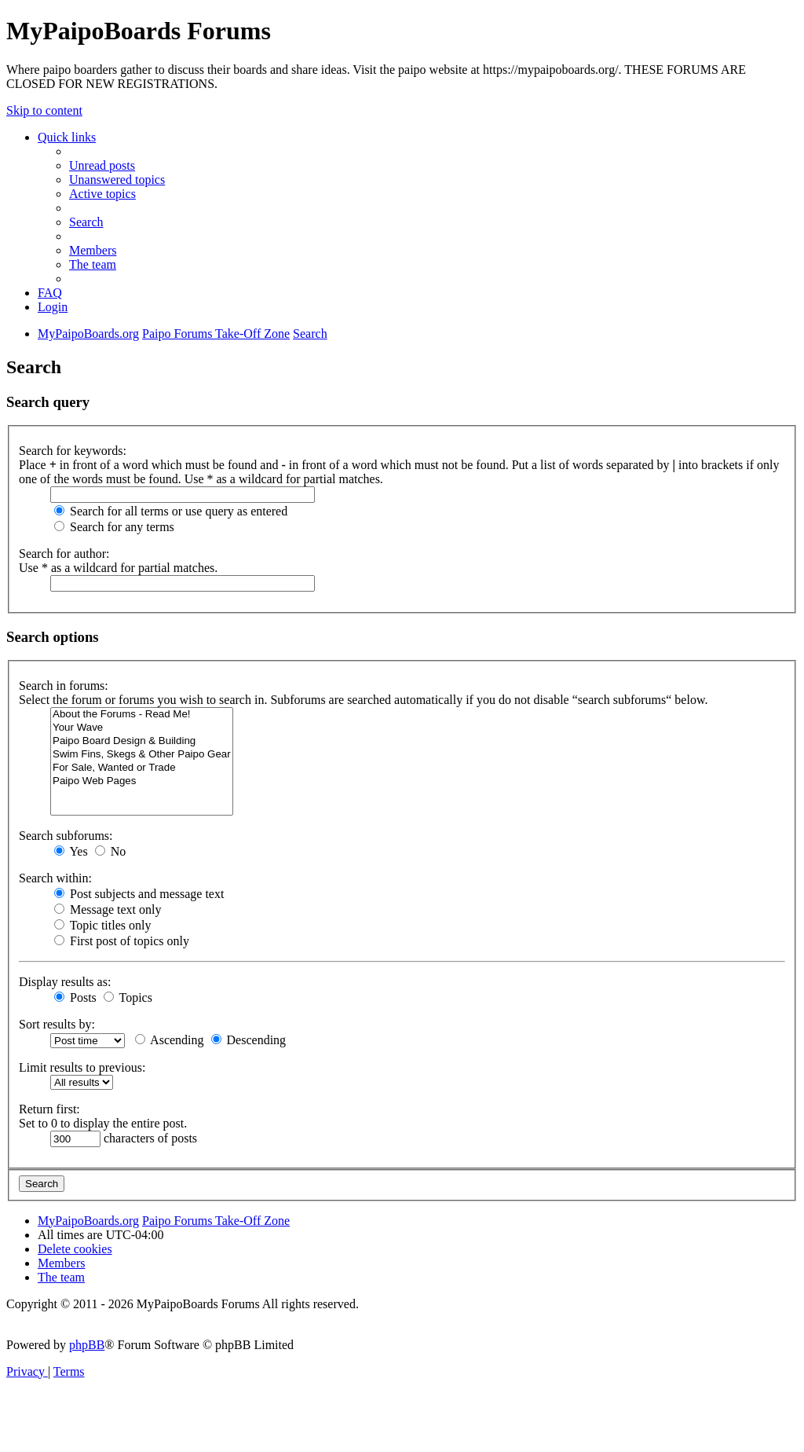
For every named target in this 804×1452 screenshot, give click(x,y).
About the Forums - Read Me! (141, 714)
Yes (71, 851)
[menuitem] (102, 165)
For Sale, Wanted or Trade (141, 768)
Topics (128, 997)
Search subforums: (66, 835)
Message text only (107, 909)
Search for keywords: (72, 450)
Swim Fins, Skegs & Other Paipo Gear (141, 754)
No (110, 851)
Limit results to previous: (82, 1067)
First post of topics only (121, 941)
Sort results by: (57, 1024)
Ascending (169, 1040)
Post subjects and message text (139, 893)
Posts (75, 997)
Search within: (55, 878)
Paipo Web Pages (141, 781)
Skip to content (44, 110)
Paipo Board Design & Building (141, 741)
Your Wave (141, 728)
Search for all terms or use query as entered (170, 511)
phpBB (86, 1344)
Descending (249, 1040)
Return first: (49, 1109)
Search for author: (64, 553)
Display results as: (65, 981)
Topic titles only (102, 925)
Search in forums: (63, 685)
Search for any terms (114, 527)
